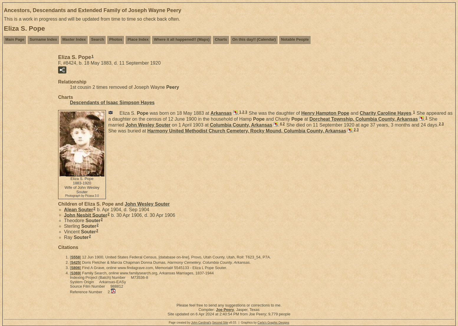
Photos (115, 39)
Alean (78, 209)
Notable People (295, 39)
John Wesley (148, 124)
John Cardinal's (201, 322)
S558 (75, 257)
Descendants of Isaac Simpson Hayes (112, 102)
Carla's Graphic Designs (273, 322)
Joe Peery (225, 309)
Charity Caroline (385, 113)
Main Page (14, 39)
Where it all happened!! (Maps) (182, 39)
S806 (75, 268)
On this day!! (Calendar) (254, 39)
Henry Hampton (325, 113)
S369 (75, 273)
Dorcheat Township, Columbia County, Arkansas (363, 119)
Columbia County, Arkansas (241, 124)
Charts (221, 39)
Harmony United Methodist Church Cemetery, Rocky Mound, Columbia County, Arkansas (246, 130)
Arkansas (221, 113)
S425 (75, 262)
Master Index (74, 39)
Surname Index (43, 39)
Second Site (220, 322)
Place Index (138, 39)
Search (97, 39)
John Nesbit (85, 214)
